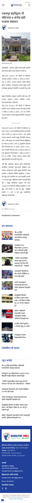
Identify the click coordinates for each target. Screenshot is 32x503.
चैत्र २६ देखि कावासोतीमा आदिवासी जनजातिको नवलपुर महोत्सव (22, 236)
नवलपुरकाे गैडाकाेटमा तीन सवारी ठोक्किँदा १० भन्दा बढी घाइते (22, 274)
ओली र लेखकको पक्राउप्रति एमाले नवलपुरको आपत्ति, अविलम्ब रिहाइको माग (22, 314)
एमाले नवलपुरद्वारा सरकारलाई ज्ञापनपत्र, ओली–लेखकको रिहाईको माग (22, 286)
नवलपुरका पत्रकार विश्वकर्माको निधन (20, 336)
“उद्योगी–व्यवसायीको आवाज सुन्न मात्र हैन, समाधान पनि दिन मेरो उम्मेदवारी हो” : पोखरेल (22, 262)
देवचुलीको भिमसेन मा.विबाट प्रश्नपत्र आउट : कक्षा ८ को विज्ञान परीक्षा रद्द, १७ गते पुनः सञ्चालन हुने (22, 300)
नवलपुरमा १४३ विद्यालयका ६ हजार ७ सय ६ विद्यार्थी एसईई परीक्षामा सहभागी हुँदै (21, 249)
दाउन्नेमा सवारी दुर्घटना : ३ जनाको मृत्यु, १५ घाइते (22, 325)
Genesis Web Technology (16, 499)
